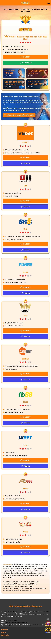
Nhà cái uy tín (7, 564)
